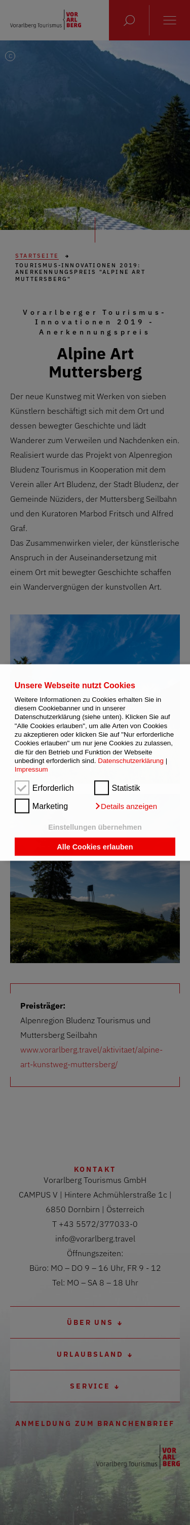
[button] (125, 806)
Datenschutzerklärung (131, 761)
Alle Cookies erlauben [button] (95, 847)
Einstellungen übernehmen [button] (95, 827)
